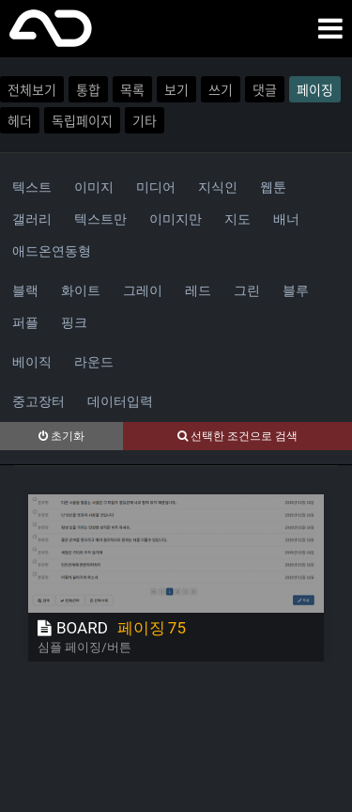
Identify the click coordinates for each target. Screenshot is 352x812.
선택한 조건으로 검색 (237, 436)
